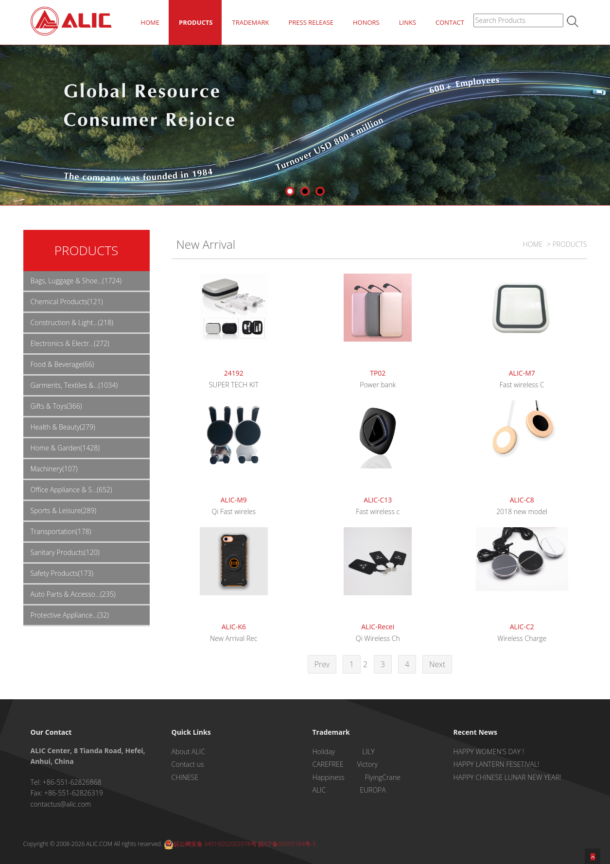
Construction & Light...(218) (72, 322)
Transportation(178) (61, 531)
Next (437, 664)
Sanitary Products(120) (65, 552)
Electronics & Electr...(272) (70, 343)
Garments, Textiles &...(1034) (74, 385)
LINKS (407, 22)
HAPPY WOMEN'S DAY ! (488, 751)
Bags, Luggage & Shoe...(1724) (76, 280)
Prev (322, 664)
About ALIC (188, 751)
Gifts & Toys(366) (56, 406)
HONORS (366, 22)
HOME (149, 22)
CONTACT (450, 22)
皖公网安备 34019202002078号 (210, 844)
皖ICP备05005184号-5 (287, 844)
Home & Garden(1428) (65, 447)
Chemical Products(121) (67, 301)
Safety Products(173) (62, 573)
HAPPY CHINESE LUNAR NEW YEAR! (507, 777)
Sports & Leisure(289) (64, 510)
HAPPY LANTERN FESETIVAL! (496, 764)
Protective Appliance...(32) (70, 615)
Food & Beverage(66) (62, 364)
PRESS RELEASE (310, 22)
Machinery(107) (54, 468)
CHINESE (185, 777)
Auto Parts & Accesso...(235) (73, 594)
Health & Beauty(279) (63, 427)
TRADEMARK (250, 22)
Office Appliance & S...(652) (71, 489)
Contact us (188, 764)
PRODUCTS (196, 22)
